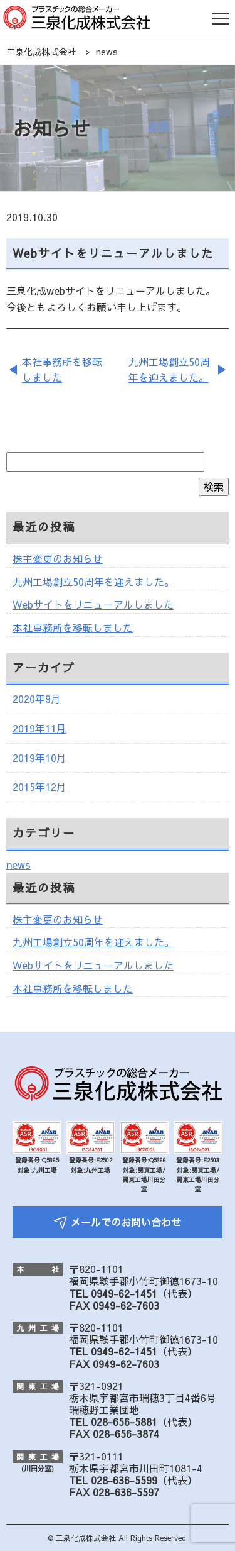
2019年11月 (39, 728)
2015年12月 (39, 786)
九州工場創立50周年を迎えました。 (169, 370)
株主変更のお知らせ (58, 558)
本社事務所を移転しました (62, 370)
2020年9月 (37, 698)
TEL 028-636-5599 (113, 1480)
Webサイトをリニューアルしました (93, 604)
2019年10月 (39, 757)
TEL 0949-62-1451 (113, 1293)
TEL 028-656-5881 (113, 1421)
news (18, 864)
